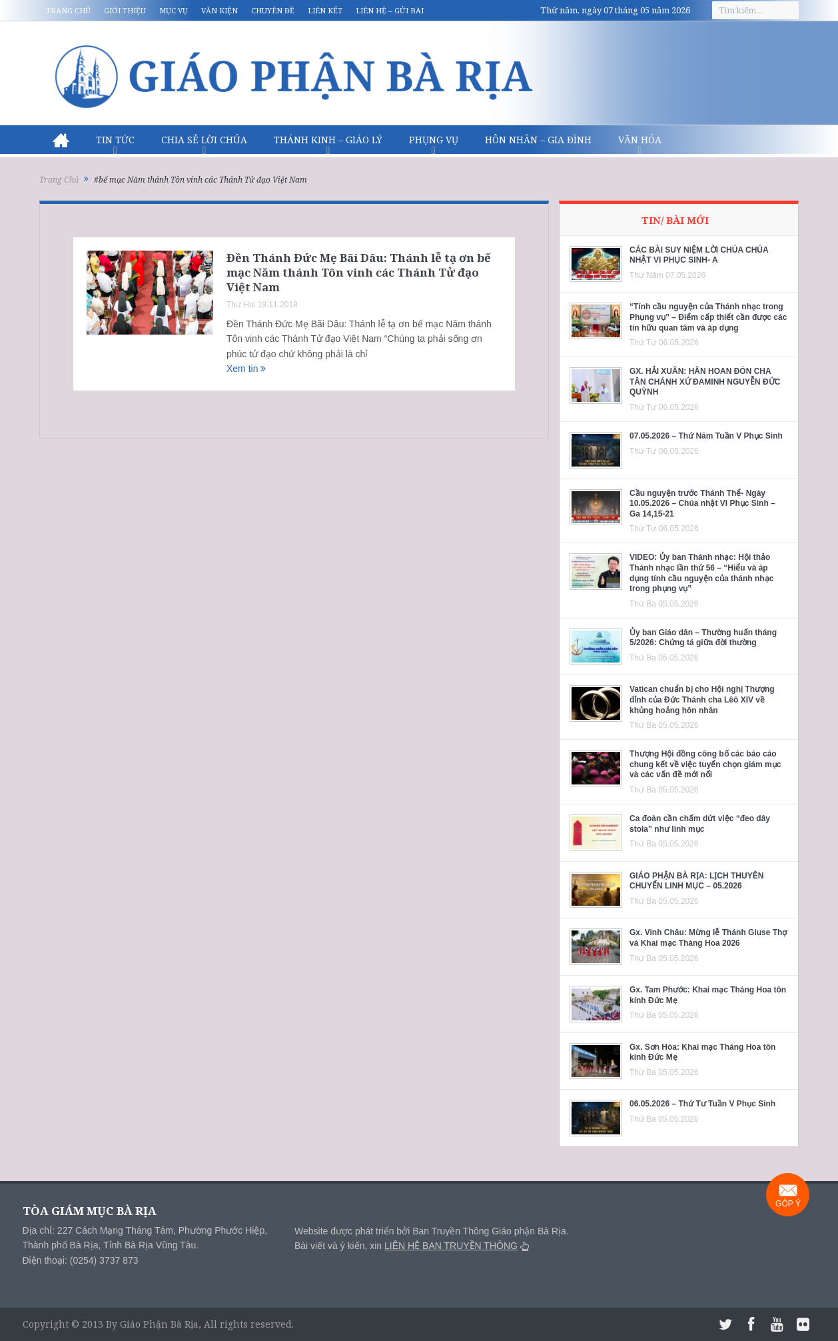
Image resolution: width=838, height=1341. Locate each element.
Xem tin (246, 368)
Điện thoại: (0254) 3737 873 (81, 1260)
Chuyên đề (272, 10)
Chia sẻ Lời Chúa (204, 139)
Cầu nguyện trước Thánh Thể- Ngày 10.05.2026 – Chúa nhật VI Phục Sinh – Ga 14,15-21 (702, 504)
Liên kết (325, 10)
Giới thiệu (125, 10)
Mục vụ (173, 10)
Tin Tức (115, 139)
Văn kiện (219, 10)
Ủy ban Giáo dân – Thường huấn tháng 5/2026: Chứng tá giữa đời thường (703, 638)
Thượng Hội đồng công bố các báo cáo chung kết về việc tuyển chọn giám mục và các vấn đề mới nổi (705, 764)
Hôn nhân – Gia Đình (538, 139)
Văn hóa (639, 139)
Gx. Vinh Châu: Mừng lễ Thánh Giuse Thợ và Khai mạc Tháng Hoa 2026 (708, 938)
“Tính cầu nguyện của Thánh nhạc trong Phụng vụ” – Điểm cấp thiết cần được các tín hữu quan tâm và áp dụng (708, 317)
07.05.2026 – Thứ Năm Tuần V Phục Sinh (706, 436)
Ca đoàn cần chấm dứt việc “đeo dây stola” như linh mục (699, 824)
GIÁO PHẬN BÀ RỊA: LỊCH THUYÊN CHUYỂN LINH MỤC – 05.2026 (696, 881)
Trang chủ (68, 10)
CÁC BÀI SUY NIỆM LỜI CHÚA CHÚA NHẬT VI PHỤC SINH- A (698, 255)
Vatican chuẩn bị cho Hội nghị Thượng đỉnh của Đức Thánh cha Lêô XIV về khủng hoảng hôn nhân (702, 699)
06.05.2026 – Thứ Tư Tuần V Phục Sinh (702, 1103)
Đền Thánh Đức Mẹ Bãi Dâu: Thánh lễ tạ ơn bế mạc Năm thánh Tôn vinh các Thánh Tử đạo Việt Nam (358, 272)
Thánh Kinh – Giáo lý (328, 139)
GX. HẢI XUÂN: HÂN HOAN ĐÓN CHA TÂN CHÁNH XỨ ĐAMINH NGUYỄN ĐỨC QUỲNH (704, 382)
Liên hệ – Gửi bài (390, 10)
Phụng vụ (433, 139)
